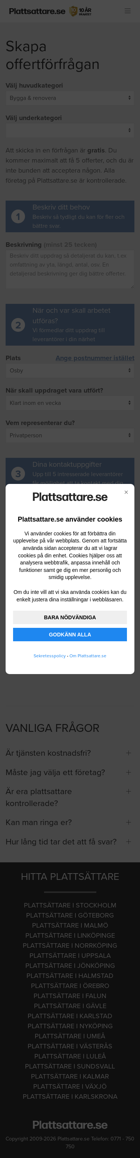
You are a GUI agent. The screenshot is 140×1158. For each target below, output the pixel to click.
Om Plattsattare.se (87, 655)
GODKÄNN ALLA (70, 635)
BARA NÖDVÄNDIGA (70, 617)
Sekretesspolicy (50, 655)
